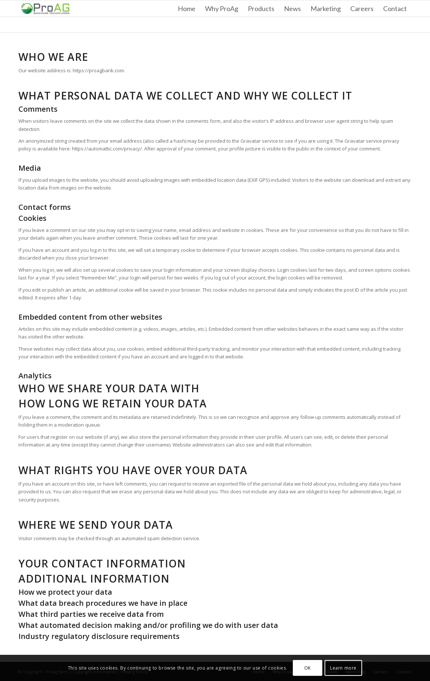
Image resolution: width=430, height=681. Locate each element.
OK (307, 668)
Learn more (343, 668)
